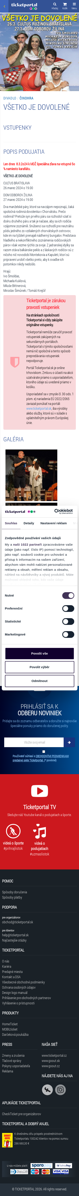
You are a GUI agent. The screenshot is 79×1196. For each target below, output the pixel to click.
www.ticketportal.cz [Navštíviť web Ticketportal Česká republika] (54, 1055)
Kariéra (6, 966)
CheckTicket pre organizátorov (21, 1114)
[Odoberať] (69, 742)
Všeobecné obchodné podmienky (23, 982)
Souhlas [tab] (11, 523)
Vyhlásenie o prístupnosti (18, 1003)
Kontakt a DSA (11, 977)
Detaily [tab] (29, 523)
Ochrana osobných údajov (19, 987)
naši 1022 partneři (27, 544)
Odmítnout (40, 681)
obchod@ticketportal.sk (17, 922)
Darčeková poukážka (15, 1034)
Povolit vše (39, 653)
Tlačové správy (11, 1060)
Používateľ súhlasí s (41, 758)
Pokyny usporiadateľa (16, 1066)
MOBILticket (9, 1029)
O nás (5, 961)
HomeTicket (10, 1024)
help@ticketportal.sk (15, 935)
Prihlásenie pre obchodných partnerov (26, 998)
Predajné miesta (12, 971)
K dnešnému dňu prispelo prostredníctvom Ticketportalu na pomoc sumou (41, 1138)
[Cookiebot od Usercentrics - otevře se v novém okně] (55, 511)
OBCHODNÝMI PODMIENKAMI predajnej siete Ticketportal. (41, 758)
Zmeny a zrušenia (13, 1055)
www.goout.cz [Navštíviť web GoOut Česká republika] (51, 1066)
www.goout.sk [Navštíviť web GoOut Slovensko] (51, 1060)
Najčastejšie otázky (14, 940)
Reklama (7, 1071)
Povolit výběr (39, 667)
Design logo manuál (14, 992)
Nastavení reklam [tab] (53, 523)
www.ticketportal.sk (38, 408)
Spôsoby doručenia (14, 892)
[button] (65, 6)
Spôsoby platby (12, 897)
